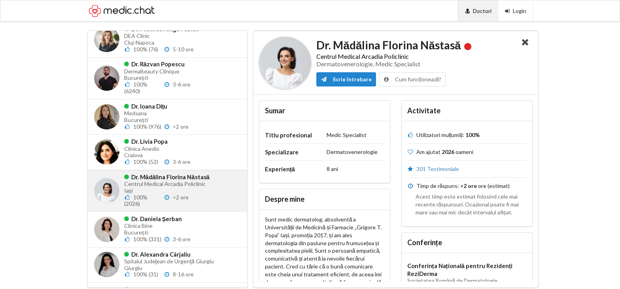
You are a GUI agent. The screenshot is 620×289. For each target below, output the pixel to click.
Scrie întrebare (346, 79)
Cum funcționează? (412, 79)
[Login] (515, 10)
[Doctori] (478, 10)
